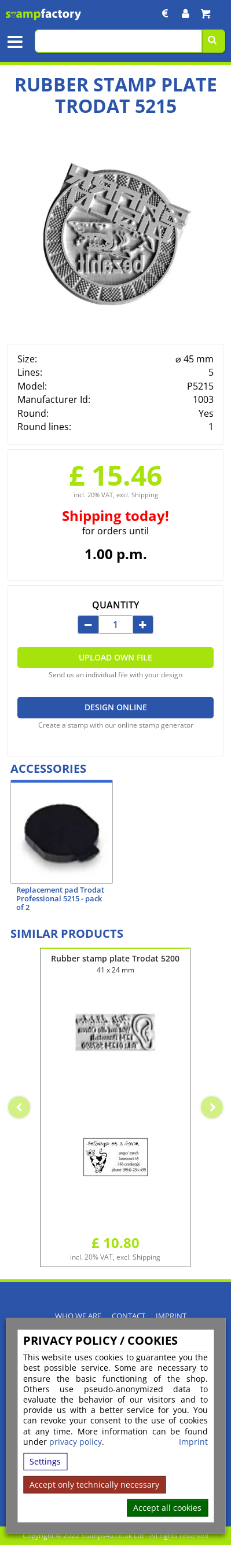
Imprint (193, 1442)
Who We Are (78, 1316)
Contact (128, 1316)
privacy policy (75, 1441)
